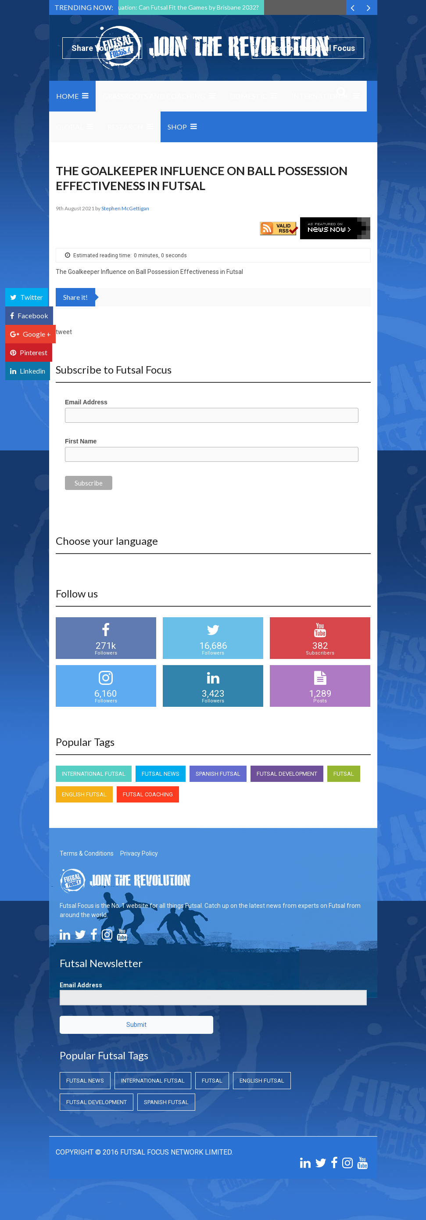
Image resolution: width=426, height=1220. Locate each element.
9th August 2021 (75, 208)
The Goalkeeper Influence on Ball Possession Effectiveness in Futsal (149, 271)
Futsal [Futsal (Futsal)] (343, 773)
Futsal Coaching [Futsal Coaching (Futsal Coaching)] (148, 794)
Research (125, 126)
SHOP (177, 126)
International (320, 96)
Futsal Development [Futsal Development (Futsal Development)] (287, 773)
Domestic (248, 96)
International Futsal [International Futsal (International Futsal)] (93, 773)
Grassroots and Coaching (154, 96)
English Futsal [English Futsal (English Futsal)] (84, 794)
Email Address (86, 402)
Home (67, 96)
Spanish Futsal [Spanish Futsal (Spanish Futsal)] (218, 773)
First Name (81, 441)
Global (69, 126)
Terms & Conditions (87, 853)
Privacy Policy (139, 853)
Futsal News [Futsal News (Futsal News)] (160, 773)
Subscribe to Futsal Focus (308, 48)
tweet (64, 331)
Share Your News (102, 48)
